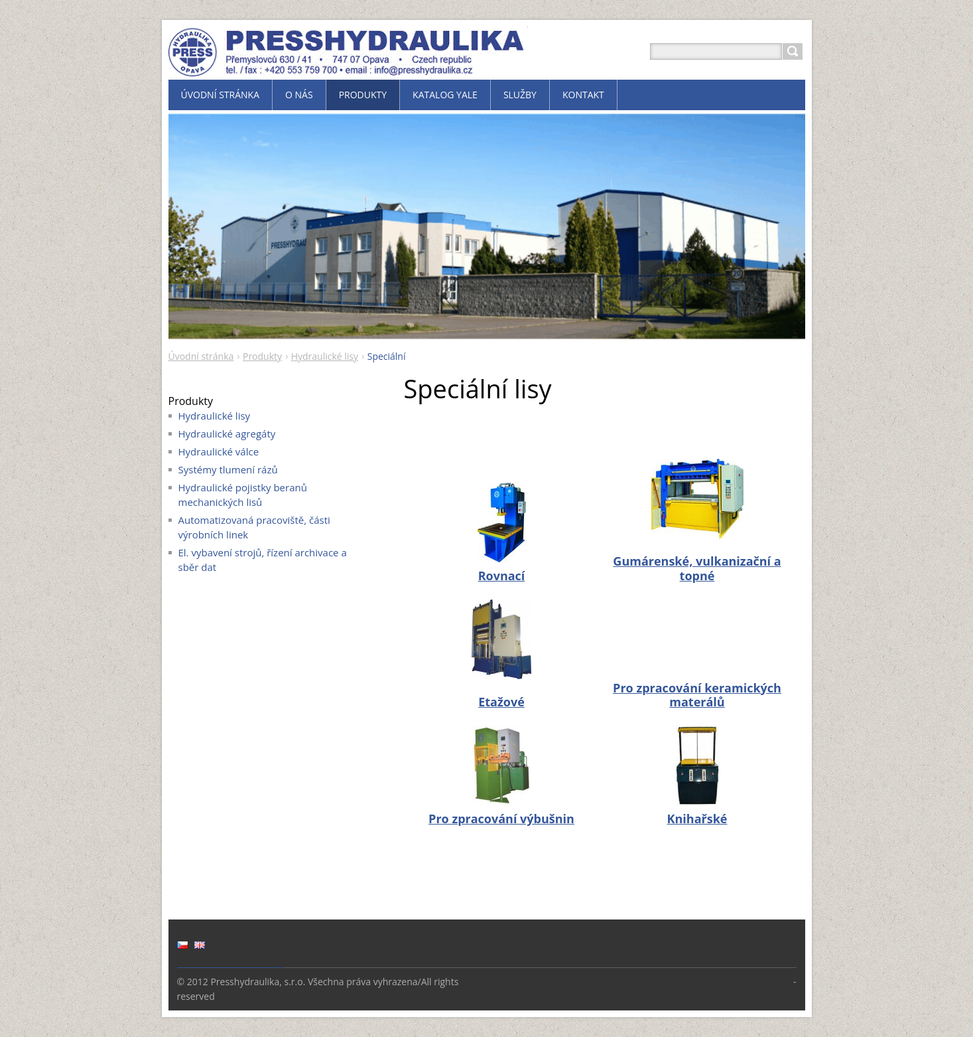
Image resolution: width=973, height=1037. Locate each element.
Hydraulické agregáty (227, 433)
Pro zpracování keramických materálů (697, 695)
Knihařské (697, 819)
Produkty (262, 356)
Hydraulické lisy (324, 356)
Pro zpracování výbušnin (501, 819)
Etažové (501, 702)
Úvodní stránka (201, 356)
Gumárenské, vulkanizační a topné (697, 568)
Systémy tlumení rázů (228, 469)
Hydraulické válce (218, 451)
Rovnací (501, 576)
